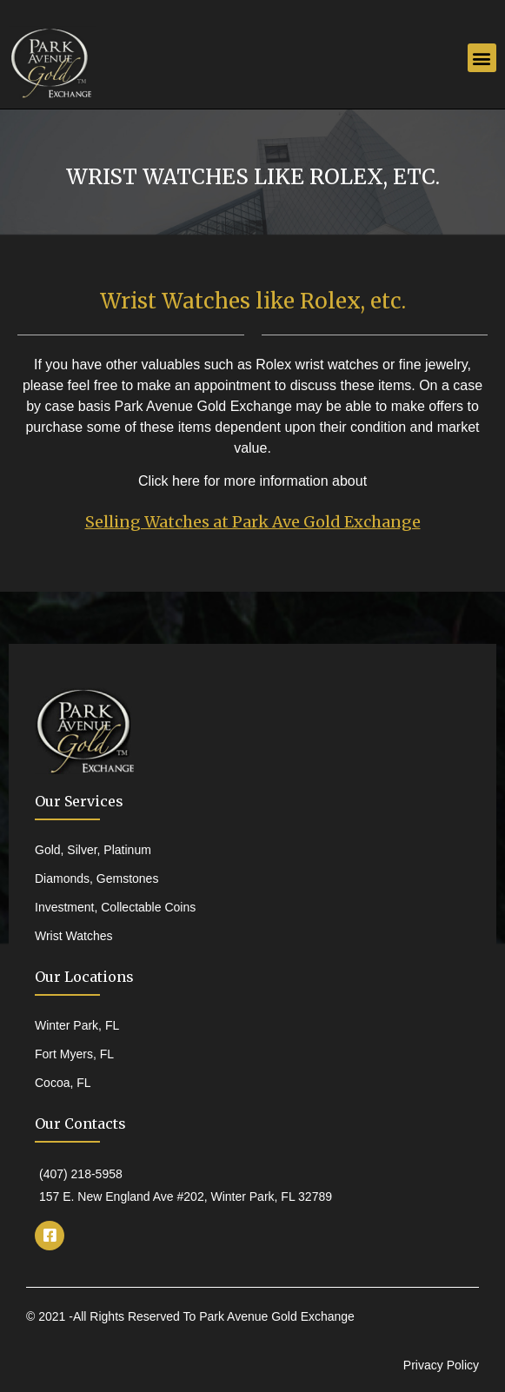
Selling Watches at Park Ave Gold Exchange (253, 522)
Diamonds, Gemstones (96, 878)
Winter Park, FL (77, 1025)
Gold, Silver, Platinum (93, 850)
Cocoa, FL (63, 1083)
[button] (482, 57)
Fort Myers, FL (74, 1054)
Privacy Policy (441, 1365)
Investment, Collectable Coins (115, 907)
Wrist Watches (73, 936)
